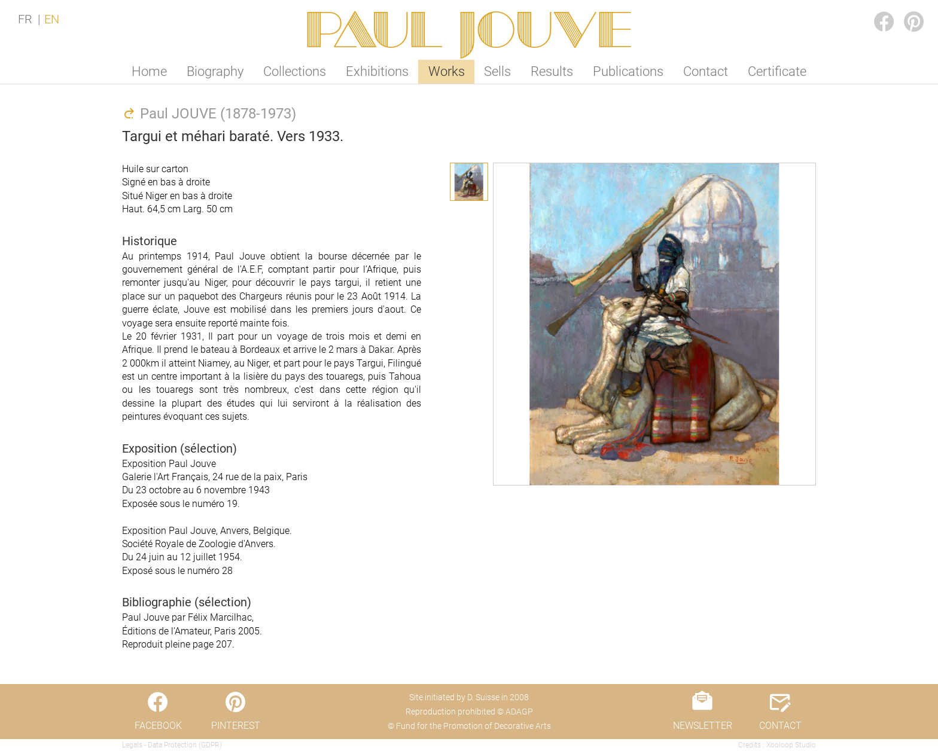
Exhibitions (377, 71)
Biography (215, 71)
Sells (497, 71)
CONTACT (780, 725)
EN (51, 19)
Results (552, 71)
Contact (705, 71)
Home (149, 71)
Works (446, 71)
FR (25, 19)
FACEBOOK (158, 725)
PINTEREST (235, 725)
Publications (628, 71)
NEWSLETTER (702, 725)
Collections (294, 71)
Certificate (777, 71)
